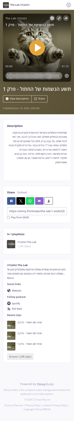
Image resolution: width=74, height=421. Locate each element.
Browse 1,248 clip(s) (20, 356)
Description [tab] (15, 126)
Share (39, 98)
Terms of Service (13, 405)
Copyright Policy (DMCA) (37, 409)
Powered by (37, 384)
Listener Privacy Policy (55, 405)
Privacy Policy (32, 405)
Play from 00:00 (18, 217)
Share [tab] (11, 192)
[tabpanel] (37, 153)
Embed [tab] (22, 192)
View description (17, 98)
